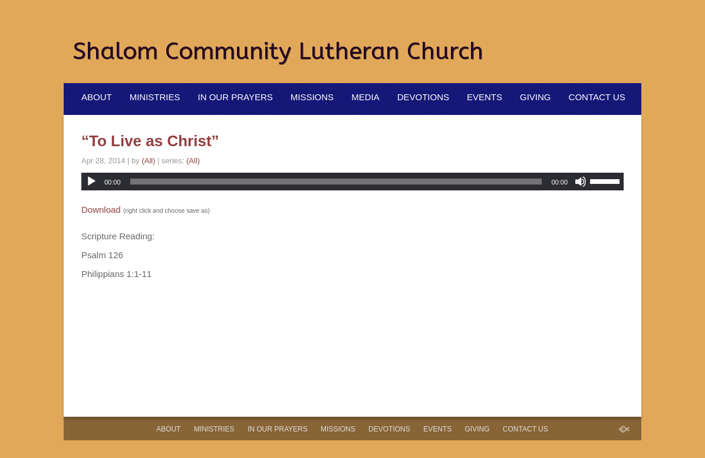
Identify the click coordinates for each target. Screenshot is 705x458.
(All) (148, 160)
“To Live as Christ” (150, 141)
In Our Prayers (235, 97)
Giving (535, 97)
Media (365, 97)
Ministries (155, 97)
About (96, 97)
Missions (312, 97)
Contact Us (597, 97)
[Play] (91, 181)
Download (101, 210)
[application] (352, 181)
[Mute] (581, 181)
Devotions (423, 97)
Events (484, 97)
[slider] (336, 181)
